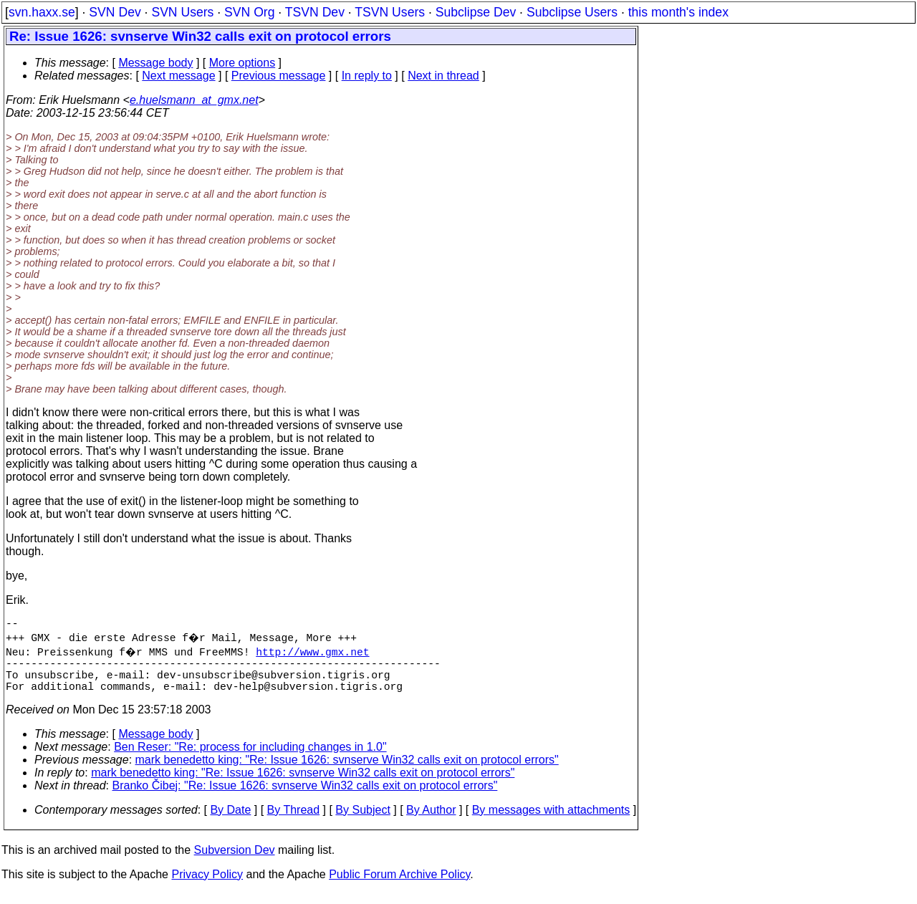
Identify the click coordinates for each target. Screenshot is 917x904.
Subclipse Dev (476, 12)
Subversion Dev (234, 861)
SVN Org (249, 12)
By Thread (293, 821)
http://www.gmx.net (314, 654)
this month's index (678, 12)
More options (242, 63)
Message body (155, 63)
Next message (178, 75)
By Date (230, 821)
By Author (431, 821)
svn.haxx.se (42, 12)
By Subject (362, 821)
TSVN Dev (315, 12)
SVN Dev (114, 12)
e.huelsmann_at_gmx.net (194, 100)
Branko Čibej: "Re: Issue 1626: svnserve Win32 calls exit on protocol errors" (305, 797)
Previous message (278, 75)
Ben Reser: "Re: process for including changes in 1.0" (250, 758)
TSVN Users (390, 12)
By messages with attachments (551, 821)
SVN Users (182, 12)
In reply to (367, 75)
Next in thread (443, 75)
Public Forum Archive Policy (399, 886)
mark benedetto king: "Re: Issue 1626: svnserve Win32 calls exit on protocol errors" (347, 771)
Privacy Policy (207, 886)
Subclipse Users (572, 12)
